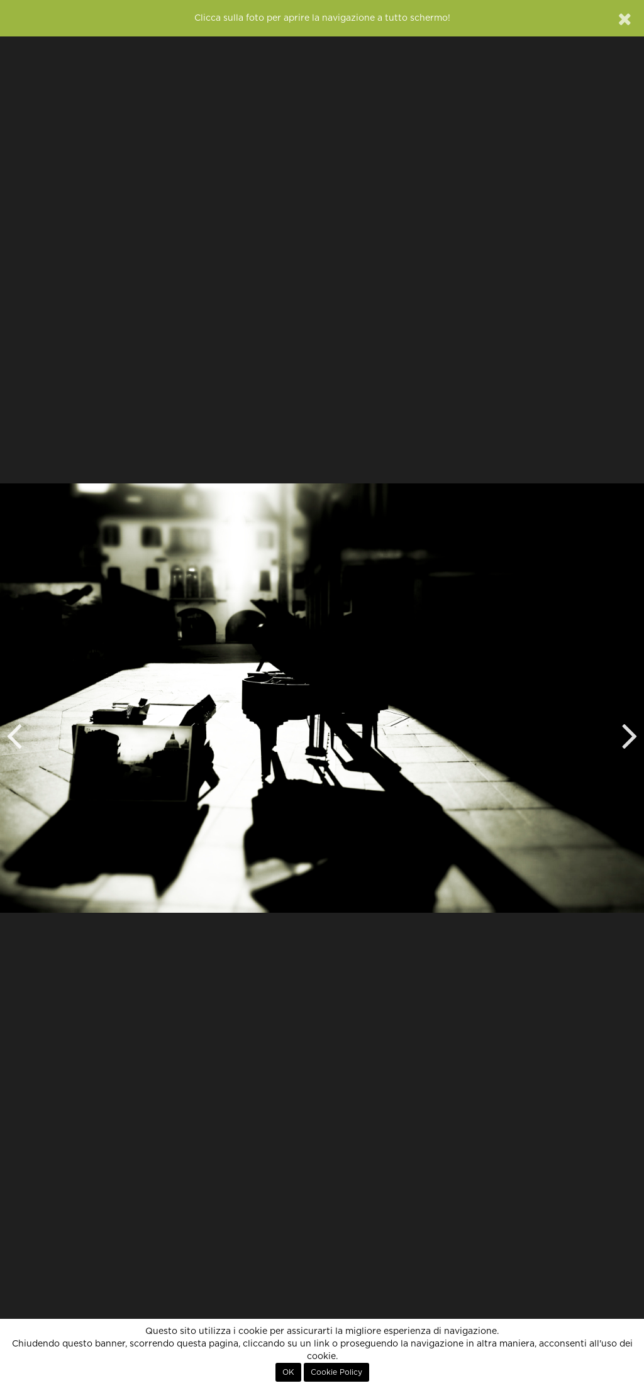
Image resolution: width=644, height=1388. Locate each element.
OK (288, 1372)
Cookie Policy (336, 1372)
